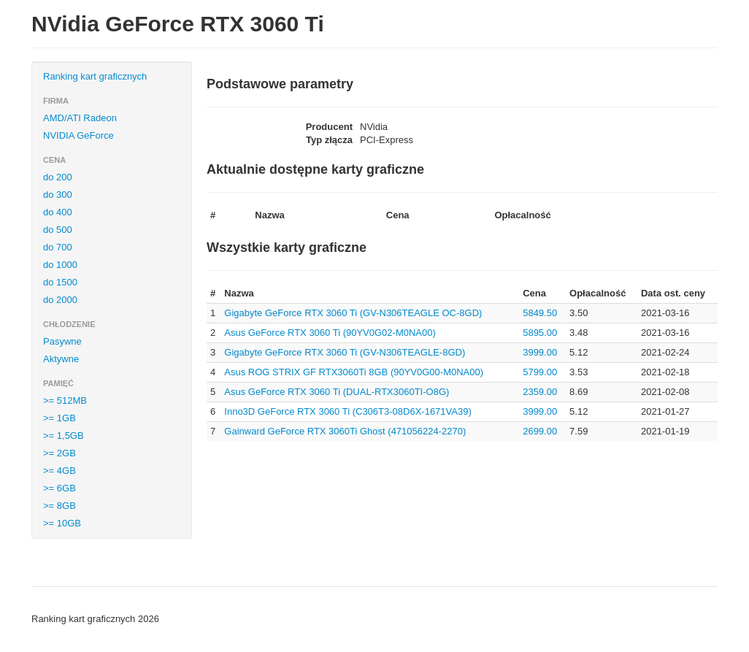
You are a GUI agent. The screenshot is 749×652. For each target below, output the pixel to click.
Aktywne (61, 358)
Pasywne (62, 341)
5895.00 (540, 332)
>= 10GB (62, 523)
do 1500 (60, 282)
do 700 (57, 247)
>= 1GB (59, 418)
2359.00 (540, 391)
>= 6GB (59, 488)
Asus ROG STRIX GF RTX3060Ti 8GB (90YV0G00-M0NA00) (353, 372)
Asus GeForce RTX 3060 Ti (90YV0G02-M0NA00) (330, 332)
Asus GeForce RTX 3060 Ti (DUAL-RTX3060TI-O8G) (336, 391)
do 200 (57, 177)
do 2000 (60, 299)
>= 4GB (59, 470)
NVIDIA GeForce (78, 135)
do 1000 (60, 264)
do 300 (57, 194)
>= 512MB (65, 400)
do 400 (57, 212)
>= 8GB (59, 505)
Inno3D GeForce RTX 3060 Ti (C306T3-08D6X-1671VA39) (347, 411)
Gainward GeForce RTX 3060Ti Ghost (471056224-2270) (345, 431)
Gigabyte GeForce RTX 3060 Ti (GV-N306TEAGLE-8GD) (344, 352)
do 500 (57, 229)
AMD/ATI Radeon (80, 117)
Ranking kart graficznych (95, 76)
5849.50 (540, 312)
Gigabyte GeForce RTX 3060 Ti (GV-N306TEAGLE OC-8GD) (353, 312)
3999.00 (540, 352)
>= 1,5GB (63, 435)
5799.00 (540, 372)
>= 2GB (59, 453)
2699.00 (540, 431)
